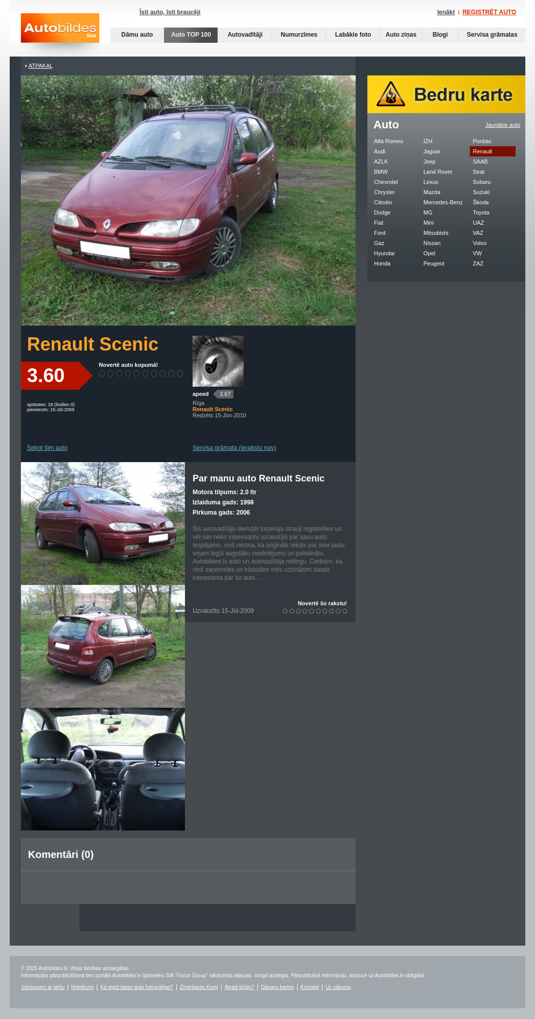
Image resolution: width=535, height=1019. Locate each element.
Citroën (383, 202)
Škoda (481, 202)
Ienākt (446, 12)
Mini (428, 223)
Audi (379, 151)
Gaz (379, 243)
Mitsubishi (435, 233)
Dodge (382, 212)
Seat (479, 172)
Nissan (432, 243)
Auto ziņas (401, 34)
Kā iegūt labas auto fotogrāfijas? (136, 987)
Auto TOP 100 (191, 34)
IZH (428, 141)
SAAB (480, 161)
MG (428, 212)
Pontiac (482, 141)
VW (477, 253)
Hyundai (384, 253)
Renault (482, 151)
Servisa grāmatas (492, 34)
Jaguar (432, 151)
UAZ (478, 223)
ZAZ (478, 263)
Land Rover (437, 172)
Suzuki (481, 192)
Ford (380, 233)
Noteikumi (82, 987)
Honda (382, 263)
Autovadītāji (245, 34)
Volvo (480, 243)
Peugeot (433, 263)
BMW (381, 172)
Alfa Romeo (388, 141)
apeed (201, 394)
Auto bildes (60, 35)
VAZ (478, 233)
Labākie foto (353, 34)
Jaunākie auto (503, 125)
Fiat (378, 223)
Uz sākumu (338, 987)
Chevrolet (386, 182)
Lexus (430, 182)
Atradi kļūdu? (239, 987)
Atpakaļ (41, 66)
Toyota (481, 212)
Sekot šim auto (47, 447)
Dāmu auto (137, 34)
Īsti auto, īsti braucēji (170, 12)
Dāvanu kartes (277, 987)
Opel (429, 253)
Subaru (482, 182)
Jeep (429, 161)
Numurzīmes (299, 34)
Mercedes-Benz (443, 202)
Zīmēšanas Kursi (199, 987)
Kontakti (310, 987)
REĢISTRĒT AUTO (489, 12)
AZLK (381, 161)
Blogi (440, 34)
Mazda (431, 192)
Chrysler (384, 192)
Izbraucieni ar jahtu (43, 987)
